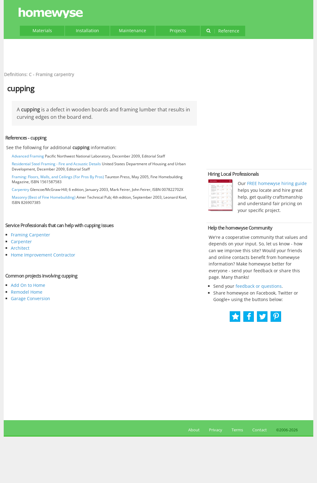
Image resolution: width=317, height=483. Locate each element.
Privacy (215, 430)
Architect (20, 248)
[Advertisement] (158, 54)
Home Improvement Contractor (43, 255)
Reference (222, 31)
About (193, 430)
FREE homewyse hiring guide (276, 183)
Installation (87, 30)
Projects (178, 30)
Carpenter (21, 241)
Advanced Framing (28, 156)
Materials (42, 30)
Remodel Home (26, 292)
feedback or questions (259, 286)
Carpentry (20, 189)
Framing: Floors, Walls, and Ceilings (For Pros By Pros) (58, 176)
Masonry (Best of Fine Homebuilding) (44, 197)
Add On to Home (28, 285)
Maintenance (132, 30)
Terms (237, 430)
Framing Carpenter (30, 235)
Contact (259, 430)
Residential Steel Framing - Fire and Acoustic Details (56, 163)
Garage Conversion (30, 298)
